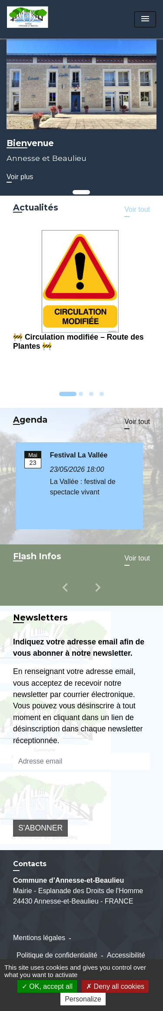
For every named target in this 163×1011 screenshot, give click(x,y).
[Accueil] (39, 19)
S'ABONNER (40, 828)
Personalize (83, 999)
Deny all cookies (115, 986)
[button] (66, 593)
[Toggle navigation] (145, 19)
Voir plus (20, 176)
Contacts (30, 864)
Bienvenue (30, 143)
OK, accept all (47, 986)
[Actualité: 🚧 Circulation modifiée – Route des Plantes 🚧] (81, 291)
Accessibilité (126, 955)
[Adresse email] (81, 761)
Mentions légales (39, 937)
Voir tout (137, 209)
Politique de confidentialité (57, 955)
